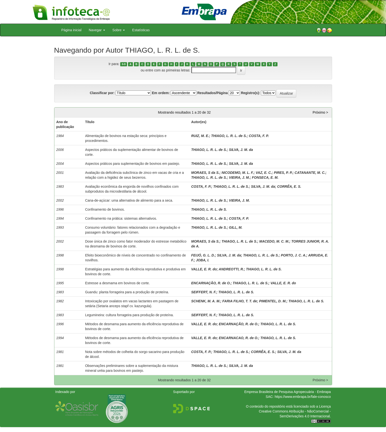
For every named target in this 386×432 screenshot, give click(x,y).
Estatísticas (141, 30)
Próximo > (320, 112)
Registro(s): (250, 93)
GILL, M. (235, 227)
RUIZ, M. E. (200, 136)
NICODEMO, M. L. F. (237, 173)
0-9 (124, 64)
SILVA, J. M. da (241, 150)
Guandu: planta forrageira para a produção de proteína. (127, 292)
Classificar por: (102, 93)
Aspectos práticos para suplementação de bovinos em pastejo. (132, 164)
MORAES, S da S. (205, 173)
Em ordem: (161, 93)
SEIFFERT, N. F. (203, 292)
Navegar (97, 30)
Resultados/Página (212, 93)
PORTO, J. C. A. (293, 255)
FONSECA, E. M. (265, 177)
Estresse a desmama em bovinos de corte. (117, 283)
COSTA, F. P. (259, 136)
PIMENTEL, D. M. (272, 301)
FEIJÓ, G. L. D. (203, 255)
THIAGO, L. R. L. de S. (229, 136)
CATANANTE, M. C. (310, 173)
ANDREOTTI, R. (231, 269)
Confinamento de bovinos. (105, 209)
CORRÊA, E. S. (289, 186)
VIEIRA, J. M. (239, 177)
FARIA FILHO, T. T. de (239, 301)
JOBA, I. (202, 260)
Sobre (118, 30)
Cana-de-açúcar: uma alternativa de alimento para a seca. (129, 200)
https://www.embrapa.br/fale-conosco (303, 397)
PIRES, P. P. (283, 173)
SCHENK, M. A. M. (205, 301)
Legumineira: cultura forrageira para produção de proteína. (129, 315)
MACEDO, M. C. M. (274, 241)
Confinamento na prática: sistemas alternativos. (121, 218)
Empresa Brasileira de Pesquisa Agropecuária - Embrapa (287, 392)
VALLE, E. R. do (204, 269)
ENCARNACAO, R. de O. (238, 338)
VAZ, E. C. (264, 173)
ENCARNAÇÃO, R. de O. (211, 283)
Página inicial (71, 30)
